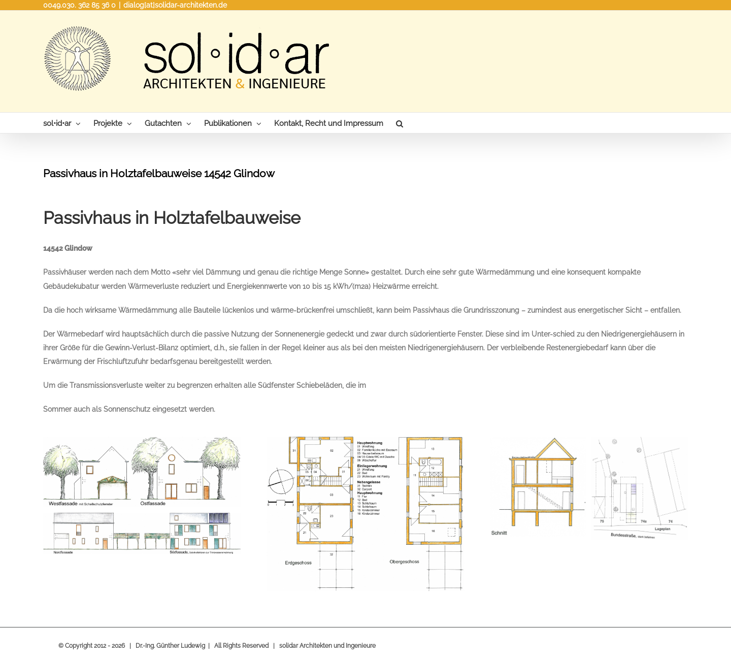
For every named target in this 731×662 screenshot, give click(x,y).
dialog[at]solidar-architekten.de (175, 5)
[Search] (400, 123)
